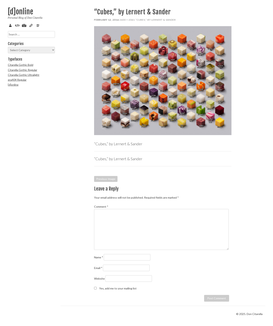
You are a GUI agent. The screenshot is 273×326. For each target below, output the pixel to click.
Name (98, 257)
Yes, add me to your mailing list (115, 288)
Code (18, 25)
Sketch (32, 25)
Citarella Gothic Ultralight (23, 74)
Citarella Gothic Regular (22, 70)
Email (98, 268)
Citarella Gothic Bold (20, 64)
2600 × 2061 (127, 19)
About (11, 25)
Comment (101, 206)
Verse (38, 25)
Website (99, 278)
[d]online (20, 11)
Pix (25, 25)
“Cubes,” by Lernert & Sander (155, 19)
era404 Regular (17, 79)
